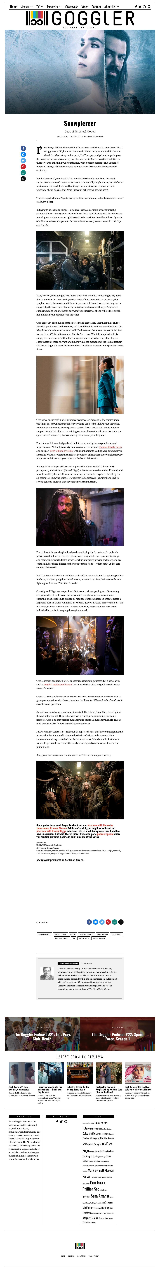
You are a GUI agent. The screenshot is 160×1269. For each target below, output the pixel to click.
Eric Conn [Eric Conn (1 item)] (91, 1151)
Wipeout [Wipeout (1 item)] (111, 1219)
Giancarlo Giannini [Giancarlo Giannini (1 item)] (93, 1161)
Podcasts (52, 6)
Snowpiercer (117, 934)
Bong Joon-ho (102, 934)
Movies (24, 6)
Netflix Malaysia (62, 938)
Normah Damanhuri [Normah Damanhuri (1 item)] (107, 1177)
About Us (110, 6)
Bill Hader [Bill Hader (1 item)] (101, 1129)
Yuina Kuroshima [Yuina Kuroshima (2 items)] (89, 1222)
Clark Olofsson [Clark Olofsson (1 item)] (108, 1129)
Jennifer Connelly (86, 934)
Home (13, 6)
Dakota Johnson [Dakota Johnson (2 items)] (102, 1133)
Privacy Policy (93, 1256)
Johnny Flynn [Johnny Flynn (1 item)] (102, 1165)
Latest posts (87, 963)
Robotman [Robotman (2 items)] (86, 1196)
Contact (96, 6)
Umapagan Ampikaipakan (68, 963)
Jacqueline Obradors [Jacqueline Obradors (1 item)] (94, 1165)
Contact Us (81, 1256)
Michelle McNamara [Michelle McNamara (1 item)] (96, 1177)
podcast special (105, 834)
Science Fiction (60, 934)
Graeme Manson (99, 938)
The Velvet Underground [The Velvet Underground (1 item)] (108, 1213)
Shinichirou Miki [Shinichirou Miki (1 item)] (101, 1203)
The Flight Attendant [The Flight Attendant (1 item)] (96, 1213)
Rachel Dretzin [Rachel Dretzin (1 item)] (103, 1190)
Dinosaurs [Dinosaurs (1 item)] (111, 1134)
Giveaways (71, 6)
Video (84, 6)
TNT (73, 938)
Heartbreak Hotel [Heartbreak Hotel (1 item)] (102, 1161)
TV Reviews (73, 136)
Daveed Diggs (84, 938)
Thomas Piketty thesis (110, 447)
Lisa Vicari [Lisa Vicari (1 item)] (85, 1171)
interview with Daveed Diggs (51, 831)
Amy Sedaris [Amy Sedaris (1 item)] (91, 1123)
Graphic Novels (45, 934)
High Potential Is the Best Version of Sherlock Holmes (138, 1088)
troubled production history (57, 684)
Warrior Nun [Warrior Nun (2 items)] (103, 1218)
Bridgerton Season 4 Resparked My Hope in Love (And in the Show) (109, 1089)
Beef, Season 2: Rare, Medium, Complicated (19, 1088)
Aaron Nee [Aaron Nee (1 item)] (85, 1123)
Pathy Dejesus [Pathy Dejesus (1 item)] (86, 1183)
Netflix (73, 934)
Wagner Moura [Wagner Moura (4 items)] (90, 1218)
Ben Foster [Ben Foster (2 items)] (94, 1128)
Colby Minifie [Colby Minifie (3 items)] (89, 1133)
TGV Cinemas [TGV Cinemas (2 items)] (95, 1208)
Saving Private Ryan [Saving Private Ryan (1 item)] (91, 1203)
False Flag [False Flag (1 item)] (102, 1157)
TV (38, 6)
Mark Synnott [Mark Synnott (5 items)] (96, 1170)
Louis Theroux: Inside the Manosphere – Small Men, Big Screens (50, 1089)
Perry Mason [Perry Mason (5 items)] (97, 1182)
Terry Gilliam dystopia (61, 451)
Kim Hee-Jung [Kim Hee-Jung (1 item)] (109, 1165)
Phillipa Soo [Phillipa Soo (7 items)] (91, 1189)
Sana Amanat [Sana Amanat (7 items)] (100, 1196)
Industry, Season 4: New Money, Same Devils (78, 1088)
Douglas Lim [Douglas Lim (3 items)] (100, 1144)
